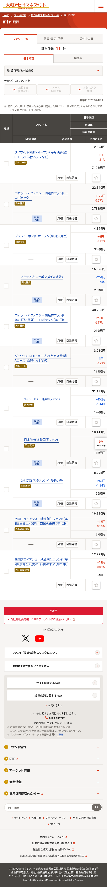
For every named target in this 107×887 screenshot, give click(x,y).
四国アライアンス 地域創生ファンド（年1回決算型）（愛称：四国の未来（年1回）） (41, 521)
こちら (60, 734)
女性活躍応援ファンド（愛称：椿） (41, 481)
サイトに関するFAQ (48, 683)
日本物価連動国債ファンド (41, 440)
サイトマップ (20, 817)
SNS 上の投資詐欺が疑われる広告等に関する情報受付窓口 (52, 855)
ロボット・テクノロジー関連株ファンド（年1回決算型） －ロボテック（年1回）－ (41, 318)
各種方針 (36, 817)
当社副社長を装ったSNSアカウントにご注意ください (40, 619)
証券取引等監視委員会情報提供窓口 (52, 843)
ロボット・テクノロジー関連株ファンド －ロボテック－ (41, 195)
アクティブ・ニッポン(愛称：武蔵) (42, 277)
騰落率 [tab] (78, 58)
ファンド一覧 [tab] (20, 39)
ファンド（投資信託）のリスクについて (34, 652)
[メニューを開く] (101, 6)
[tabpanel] (53, 317)
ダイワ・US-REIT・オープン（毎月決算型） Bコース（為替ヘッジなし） (43, 155)
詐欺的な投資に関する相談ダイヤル (52, 849)
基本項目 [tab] (28, 58)
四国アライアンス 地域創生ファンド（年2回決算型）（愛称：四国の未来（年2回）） (41, 562)
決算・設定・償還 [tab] (53, 38)
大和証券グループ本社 (52, 837)
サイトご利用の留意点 (84, 817)
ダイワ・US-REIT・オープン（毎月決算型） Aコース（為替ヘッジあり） (43, 358)
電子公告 (55, 824)
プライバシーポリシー (57, 817)
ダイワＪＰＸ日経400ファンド (41, 399)
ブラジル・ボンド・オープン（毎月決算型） (41, 236)
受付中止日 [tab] (86, 38)
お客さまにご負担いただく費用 (30, 666)
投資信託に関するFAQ (48, 695)
